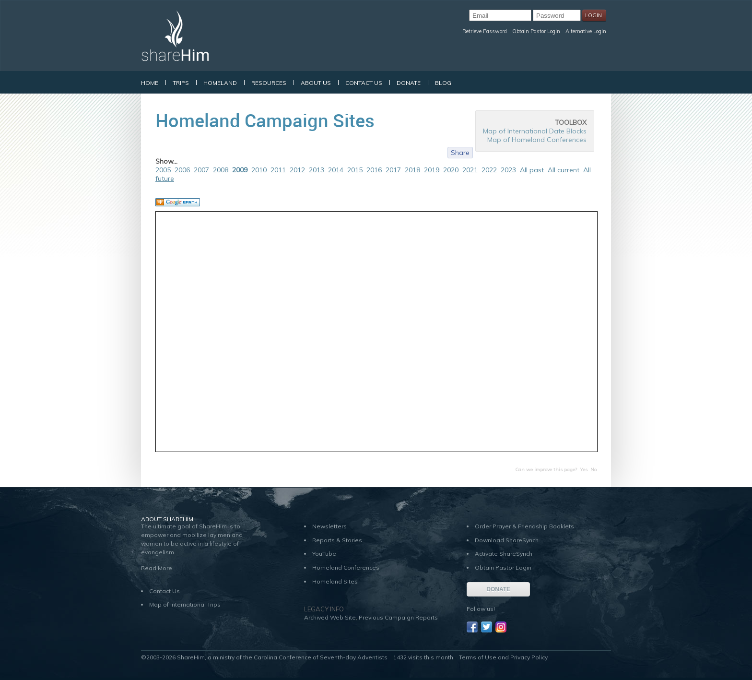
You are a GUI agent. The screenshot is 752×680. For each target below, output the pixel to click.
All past (532, 170)
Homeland (220, 82)
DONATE (498, 589)
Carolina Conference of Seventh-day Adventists (321, 657)
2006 (182, 170)
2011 (278, 170)
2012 (297, 170)
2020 (450, 170)
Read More (156, 568)
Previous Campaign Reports (398, 617)
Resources (268, 82)
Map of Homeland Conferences (537, 139)
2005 (163, 170)
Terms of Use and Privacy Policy (503, 657)
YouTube (324, 553)
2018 (412, 170)
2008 (220, 170)
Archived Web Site (330, 617)
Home (149, 82)
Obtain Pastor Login (536, 31)
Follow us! (481, 608)
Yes (584, 469)
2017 (393, 170)
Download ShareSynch (507, 540)
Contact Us (363, 82)
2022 (489, 170)
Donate (409, 82)
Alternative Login (585, 31)
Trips (181, 82)
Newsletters (329, 526)
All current (563, 170)
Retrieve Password (484, 31)
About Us (316, 82)
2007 (201, 170)
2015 (355, 170)
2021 (470, 170)
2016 (374, 170)
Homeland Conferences (345, 567)
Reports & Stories (337, 540)
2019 (431, 170)
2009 (239, 170)
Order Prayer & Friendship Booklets (524, 526)
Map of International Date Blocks (535, 131)
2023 (508, 170)
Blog (443, 82)
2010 (259, 170)
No (593, 469)
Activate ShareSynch (503, 553)
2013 (316, 170)
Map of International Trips (185, 604)
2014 (335, 170)
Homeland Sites (335, 581)
